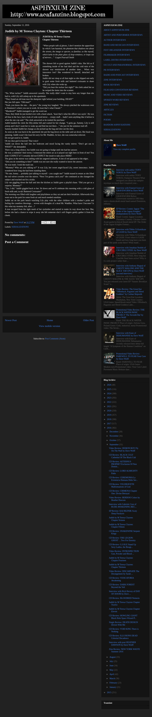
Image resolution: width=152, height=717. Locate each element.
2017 (109, 423)
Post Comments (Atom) (55, 339)
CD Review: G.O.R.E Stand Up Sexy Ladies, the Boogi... (122, 545)
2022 (109, 402)
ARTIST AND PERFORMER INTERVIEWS (123, 35)
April (111, 674)
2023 (109, 398)
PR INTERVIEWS (112, 70)
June (111, 665)
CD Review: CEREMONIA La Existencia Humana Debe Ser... (123, 478)
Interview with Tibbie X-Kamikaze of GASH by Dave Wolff (131, 230)
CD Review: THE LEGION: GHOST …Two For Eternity (122, 539)
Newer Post (11, 320)
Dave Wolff (121, 145)
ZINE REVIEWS (111, 105)
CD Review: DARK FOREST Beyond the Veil (122, 585)
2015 (109, 692)
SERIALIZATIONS (20, 227)
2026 (109, 385)
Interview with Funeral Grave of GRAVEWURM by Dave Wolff (130, 189)
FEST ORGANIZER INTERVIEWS (119, 50)
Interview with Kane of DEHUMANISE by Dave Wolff (129, 334)
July (111, 661)
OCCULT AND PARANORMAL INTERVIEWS (124, 65)
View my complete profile (124, 149)
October (113, 440)
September (114, 444)
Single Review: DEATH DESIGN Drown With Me (123, 623)
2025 (109, 389)
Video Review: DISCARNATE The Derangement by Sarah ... (124, 572)
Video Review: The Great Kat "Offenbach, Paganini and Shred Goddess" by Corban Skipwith (130, 291)
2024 (109, 393)
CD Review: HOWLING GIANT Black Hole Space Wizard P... (123, 616)
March (112, 678)
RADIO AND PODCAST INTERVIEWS (121, 75)
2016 (109, 428)
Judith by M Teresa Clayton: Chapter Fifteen (121, 525)
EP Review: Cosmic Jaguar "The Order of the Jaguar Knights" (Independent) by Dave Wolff (130, 211)
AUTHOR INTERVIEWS (115, 40)
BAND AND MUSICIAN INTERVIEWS (121, 45)
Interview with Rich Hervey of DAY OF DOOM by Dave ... (124, 592)
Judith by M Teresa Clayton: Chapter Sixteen (121, 518)
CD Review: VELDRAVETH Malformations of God (121, 485)
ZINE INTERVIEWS (113, 80)
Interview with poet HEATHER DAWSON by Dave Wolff (122, 643)
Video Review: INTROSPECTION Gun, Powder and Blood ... (124, 552)
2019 (109, 415)
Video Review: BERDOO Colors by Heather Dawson (124, 498)
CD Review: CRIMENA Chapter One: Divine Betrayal (123, 492)
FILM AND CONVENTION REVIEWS (121, 90)
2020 (109, 411)
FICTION (108, 115)
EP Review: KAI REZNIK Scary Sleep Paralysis (123, 512)
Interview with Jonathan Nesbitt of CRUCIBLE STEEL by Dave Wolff (131, 249)
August (112, 657)
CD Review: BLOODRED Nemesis (124, 598)
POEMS (107, 120)
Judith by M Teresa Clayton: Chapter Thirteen (121, 565)
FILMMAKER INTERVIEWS (117, 55)
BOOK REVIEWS (112, 85)
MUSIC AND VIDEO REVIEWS (118, 95)
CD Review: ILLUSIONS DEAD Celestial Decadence (123, 637)
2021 (109, 406)
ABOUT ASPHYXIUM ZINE (116, 30)
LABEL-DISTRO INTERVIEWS (118, 60)
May (111, 670)
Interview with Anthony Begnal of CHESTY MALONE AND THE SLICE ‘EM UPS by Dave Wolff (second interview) (130, 269)
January (113, 687)
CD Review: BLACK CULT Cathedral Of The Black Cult (122, 456)
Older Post (88, 320)
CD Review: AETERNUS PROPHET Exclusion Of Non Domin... (123, 464)
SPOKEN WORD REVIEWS (116, 100)
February (113, 683)
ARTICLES (109, 110)
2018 (109, 419)
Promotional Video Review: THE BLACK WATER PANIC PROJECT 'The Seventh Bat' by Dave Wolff (130, 314)
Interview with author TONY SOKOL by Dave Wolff (128, 171)
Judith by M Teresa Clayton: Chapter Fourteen (121, 559)
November (114, 436)
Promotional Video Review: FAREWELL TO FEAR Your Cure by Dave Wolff (131, 356)
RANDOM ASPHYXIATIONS (117, 125)
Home (50, 320)
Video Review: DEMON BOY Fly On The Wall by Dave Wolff (123, 449)
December (114, 432)
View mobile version (49, 326)
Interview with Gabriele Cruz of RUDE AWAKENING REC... (122, 505)
